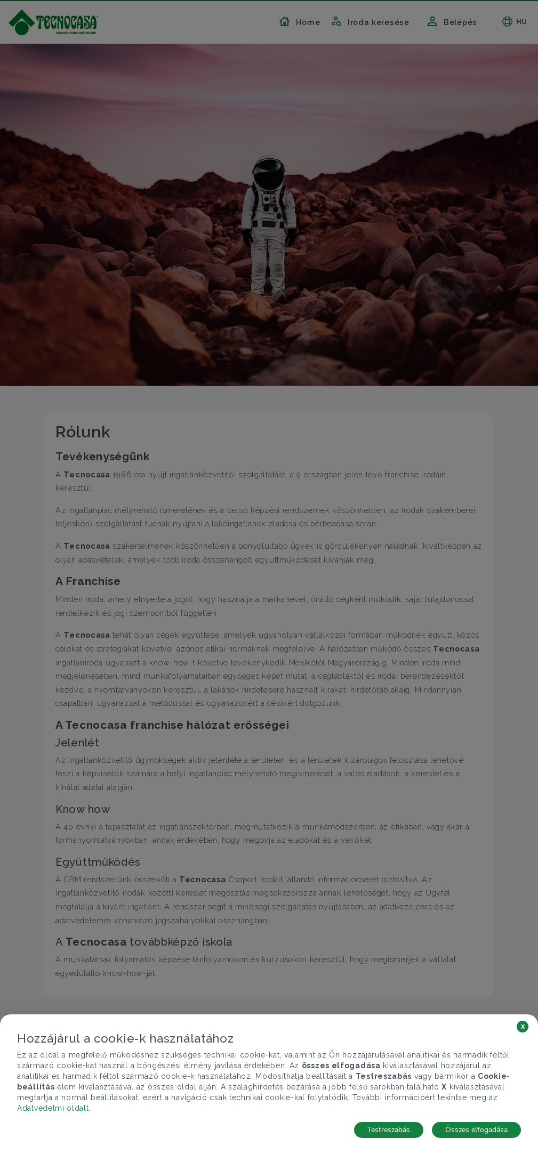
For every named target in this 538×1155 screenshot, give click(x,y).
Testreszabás (388, 1130)
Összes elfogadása (476, 1130)
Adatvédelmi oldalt (53, 1108)
